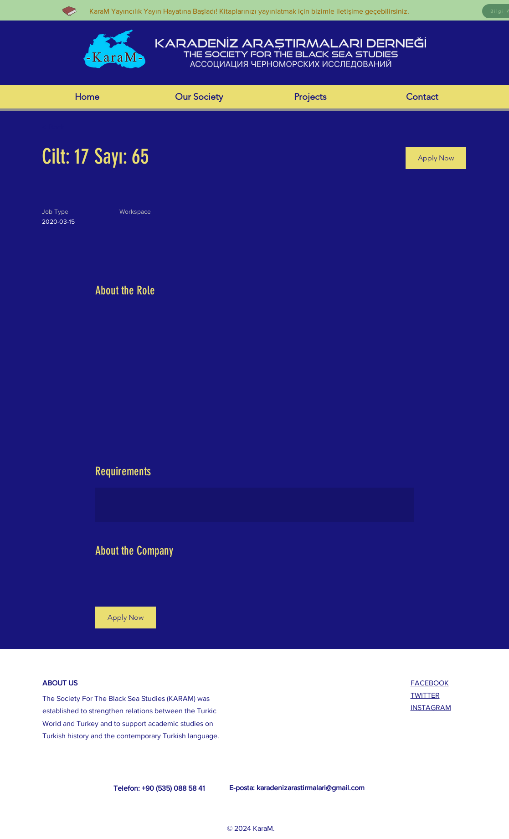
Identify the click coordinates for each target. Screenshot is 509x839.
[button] (436, 158)
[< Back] (74, 127)
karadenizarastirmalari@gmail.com (311, 788)
